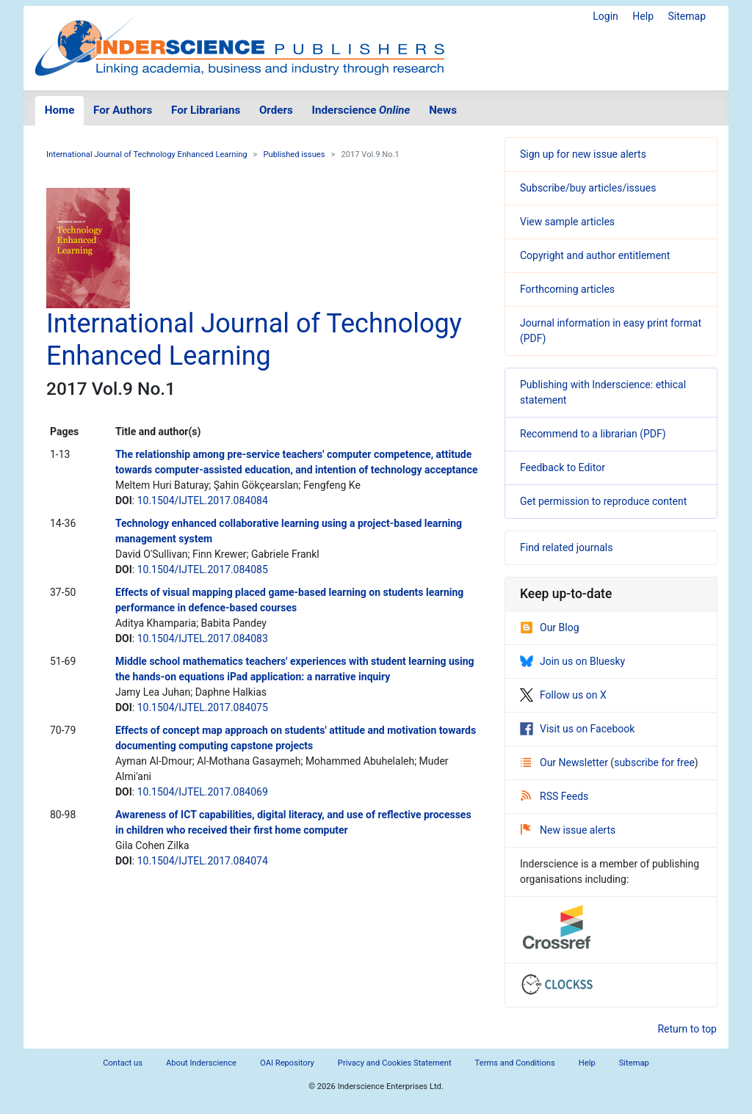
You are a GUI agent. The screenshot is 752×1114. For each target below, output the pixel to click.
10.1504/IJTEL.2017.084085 (202, 569)
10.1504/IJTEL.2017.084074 (202, 861)
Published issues (294, 154)
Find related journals (566, 547)
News (443, 110)
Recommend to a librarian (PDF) (593, 434)
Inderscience (361, 110)
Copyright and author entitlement (595, 255)
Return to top (687, 1029)
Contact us (122, 1063)
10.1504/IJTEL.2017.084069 (202, 792)
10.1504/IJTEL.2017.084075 (202, 707)
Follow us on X (563, 695)
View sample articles (567, 221)
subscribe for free (654, 762)
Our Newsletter (565, 762)
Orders (276, 110)
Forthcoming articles (567, 289)
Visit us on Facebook (577, 729)
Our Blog (549, 627)
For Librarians (205, 110)
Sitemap (687, 16)
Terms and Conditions (515, 1063)
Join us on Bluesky (572, 661)
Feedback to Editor (562, 467)
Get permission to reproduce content (603, 501)
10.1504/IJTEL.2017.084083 (202, 638)
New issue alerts (568, 830)
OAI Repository (287, 1063)
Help (643, 16)
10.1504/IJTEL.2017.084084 (202, 500)
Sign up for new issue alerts (583, 154)
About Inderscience (201, 1063)
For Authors (122, 110)
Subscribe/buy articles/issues (588, 188)
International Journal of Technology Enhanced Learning (146, 154)
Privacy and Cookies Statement (395, 1063)
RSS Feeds (554, 796)
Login (605, 16)
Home (60, 110)
